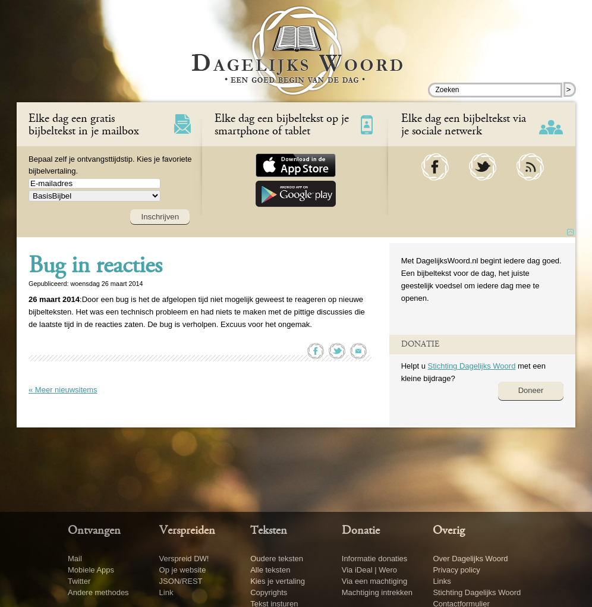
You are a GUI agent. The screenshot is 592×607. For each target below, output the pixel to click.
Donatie (361, 531)
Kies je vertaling (277, 581)
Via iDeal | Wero (369, 569)
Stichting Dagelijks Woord (471, 365)
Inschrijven (160, 216)
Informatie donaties (375, 558)
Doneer (531, 390)
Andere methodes (98, 592)
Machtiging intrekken (377, 592)
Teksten (268, 531)
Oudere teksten (276, 558)
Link (166, 592)
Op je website (182, 569)
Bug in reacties (95, 267)
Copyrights (268, 592)
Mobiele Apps (91, 569)
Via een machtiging (374, 581)
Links (442, 581)
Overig (449, 531)
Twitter (79, 581)
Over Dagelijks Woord (470, 558)
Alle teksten (270, 569)
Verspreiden (187, 531)
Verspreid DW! (184, 558)
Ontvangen (94, 531)
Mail (75, 558)
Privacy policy (456, 569)
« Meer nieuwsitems (63, 389)
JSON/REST (181, 581)
